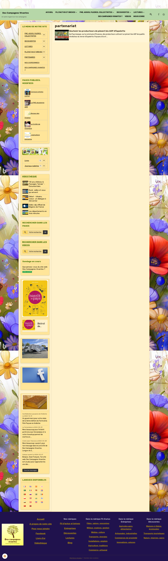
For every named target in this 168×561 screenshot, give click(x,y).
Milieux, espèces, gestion (98, 528)
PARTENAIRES (30, 57)
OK (45, 233)
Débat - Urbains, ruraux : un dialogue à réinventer (37, 199)
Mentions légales (75, 558)
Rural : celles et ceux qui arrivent (37, 192)
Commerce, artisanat (98, 550)
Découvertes (70, 533)
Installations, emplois (98, 541)
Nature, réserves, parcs (154, 538)
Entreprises (70, 528)
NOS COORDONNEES (32, 63)
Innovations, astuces (126, 542)
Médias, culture (98, 532)
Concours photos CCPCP (34, 93)
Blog (70, 543)
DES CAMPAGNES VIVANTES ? (110, 16)
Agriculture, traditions (98, 546)
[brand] (16, 14)
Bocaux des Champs (32, 115)
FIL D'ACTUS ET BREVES (65, 12)
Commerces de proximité (126, 538)
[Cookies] (5, 556)
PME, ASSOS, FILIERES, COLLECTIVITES (96, 12)
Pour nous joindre (41, 529)
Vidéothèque (40, 543)
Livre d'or (40, 538)
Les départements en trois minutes (38, 213)
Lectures (70, 538)
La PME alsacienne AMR (34, 104)
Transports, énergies (98, 537)
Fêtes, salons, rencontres (98, 523)
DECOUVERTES (123, 12)
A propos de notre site (41, 524)
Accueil (40, 519)
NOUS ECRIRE (139, 16)
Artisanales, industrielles (126, 533)
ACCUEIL (49, 12)
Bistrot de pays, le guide (41, 325)
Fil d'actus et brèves (70, 523)
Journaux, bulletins (32, 167)
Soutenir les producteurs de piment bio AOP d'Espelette (98, 31)
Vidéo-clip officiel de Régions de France (37, 207)
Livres (27, 162)
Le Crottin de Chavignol (33, 126)
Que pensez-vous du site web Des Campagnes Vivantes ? (34, 268)
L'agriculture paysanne (32, 137)
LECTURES (138, 12)
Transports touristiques (154, 533)
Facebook (41, 533)
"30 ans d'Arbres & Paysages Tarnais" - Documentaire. (37, 185)
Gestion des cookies (91, 558)
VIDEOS (128, 16)
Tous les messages (30, 470)
